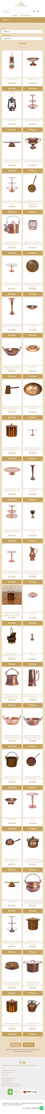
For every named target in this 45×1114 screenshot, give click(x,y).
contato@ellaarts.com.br (11, 1078)
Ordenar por (6, 35)
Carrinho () (25, 15)
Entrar (14, 15)
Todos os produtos (7, 1072)
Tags (4, 28)
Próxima (28, 1045)
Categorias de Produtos (9, 1070)
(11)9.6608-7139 (8, 1080)
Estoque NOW (37, 1108)
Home (3, 1068)
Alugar (12, 88)
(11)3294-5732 (7, 1082)
